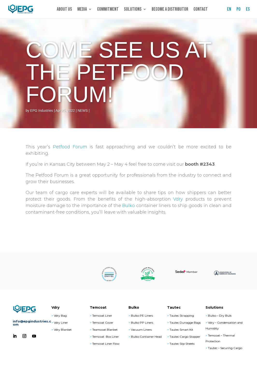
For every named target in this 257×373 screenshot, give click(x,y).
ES (248, 9)
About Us (64, 9)
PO (238, 9)
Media (82, 9)
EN (229, 9)
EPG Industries (41, 110)
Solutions (133, 9)
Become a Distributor (170, 9)
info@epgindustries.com (32, 322)
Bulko (128, 205)
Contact (200, 9)
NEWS (83, 110)
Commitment (108, 9)
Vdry (178, 199)
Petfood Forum (70, 146)
